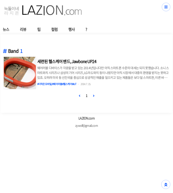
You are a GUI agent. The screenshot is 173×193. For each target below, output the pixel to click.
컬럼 (54, 29)
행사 (71, 29)
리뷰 (23, 29)
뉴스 (6, 29)
